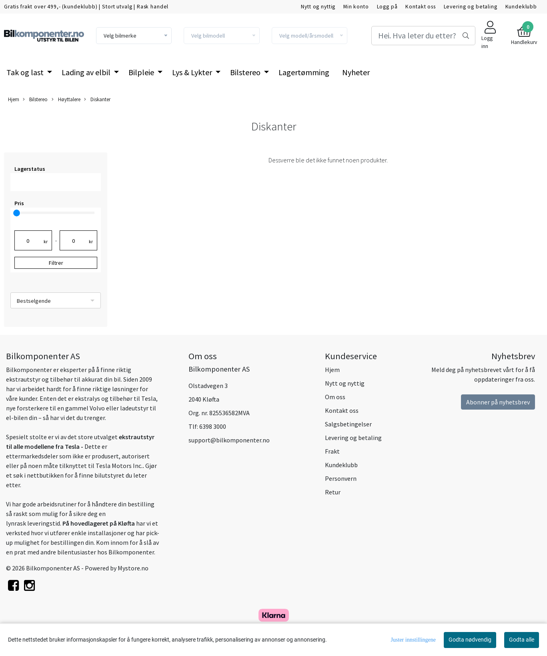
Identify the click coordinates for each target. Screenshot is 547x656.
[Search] (423, 35)
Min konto (356, 6)
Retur (333, 492)
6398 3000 (212, 426)
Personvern (341, 478)
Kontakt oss (420, 6)
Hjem (13, 99)
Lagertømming (304, 72)
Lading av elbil (87, 72)
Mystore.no (133, 568)
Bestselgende (34, 300)
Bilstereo (246, 72)
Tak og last (25, 72)
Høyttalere (66, 99)
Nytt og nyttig (318, 6)
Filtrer (56, 262)
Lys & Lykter (193, 72)
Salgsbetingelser (348, 424)
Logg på (387, 6)
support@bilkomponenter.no (229, 440)
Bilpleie (142, 72)
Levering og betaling (470, 6)
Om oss (335, 397)
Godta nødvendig (470, 639)
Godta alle (521, 639)
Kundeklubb (521, 6)
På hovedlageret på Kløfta (98, 523)
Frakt (332, 451)
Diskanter (97, 99)
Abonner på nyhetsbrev (498, 402)
